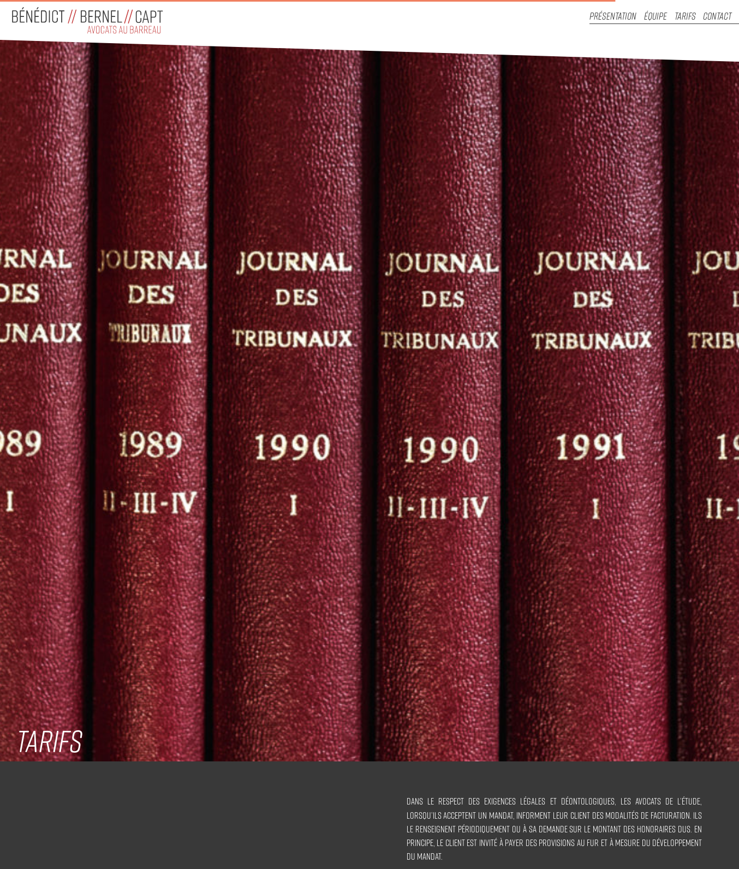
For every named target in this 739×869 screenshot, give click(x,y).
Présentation (612, 16)
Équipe (655, 16)
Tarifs (685, 16)
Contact (717, 16)
